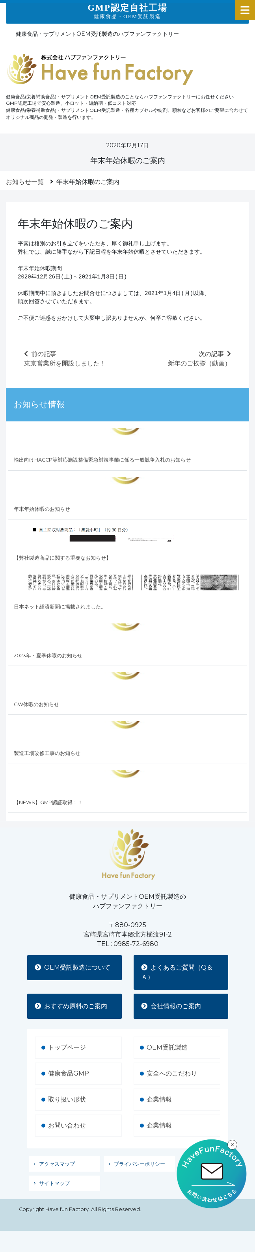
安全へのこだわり (172, 1073)
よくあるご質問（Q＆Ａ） (177, 972)
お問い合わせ (67, 1125)
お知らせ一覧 (25, 181)
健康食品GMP (68, 1073)
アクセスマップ (57, 1164)
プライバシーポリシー (139, 1164)
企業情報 (159, 1099)
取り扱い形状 (67, 1099)
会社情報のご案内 (171, 1006)
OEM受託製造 (167, 1047)
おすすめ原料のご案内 (71, 1006)
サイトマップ (54, 1183)
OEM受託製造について (73, 967)
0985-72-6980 (136, 944)
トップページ (67, 1047)
